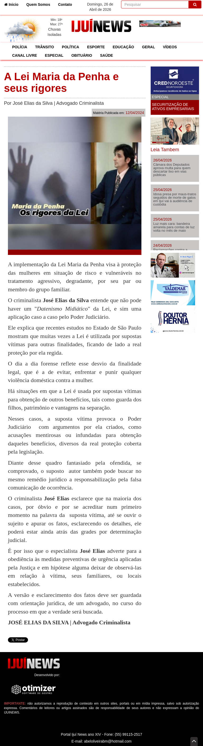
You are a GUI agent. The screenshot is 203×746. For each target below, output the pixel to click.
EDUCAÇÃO (123, 47)
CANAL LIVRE (24, 55)
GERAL (148, 47)
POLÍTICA (70, 47)
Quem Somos (38, 4)
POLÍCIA (19, 47)
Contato (65, 4)
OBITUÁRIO (81, 55)
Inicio (13, 4)
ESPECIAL (54, 55)
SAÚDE (106, 55)
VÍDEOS (170, 47)
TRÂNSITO (44, 47)
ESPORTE (96, 47)
